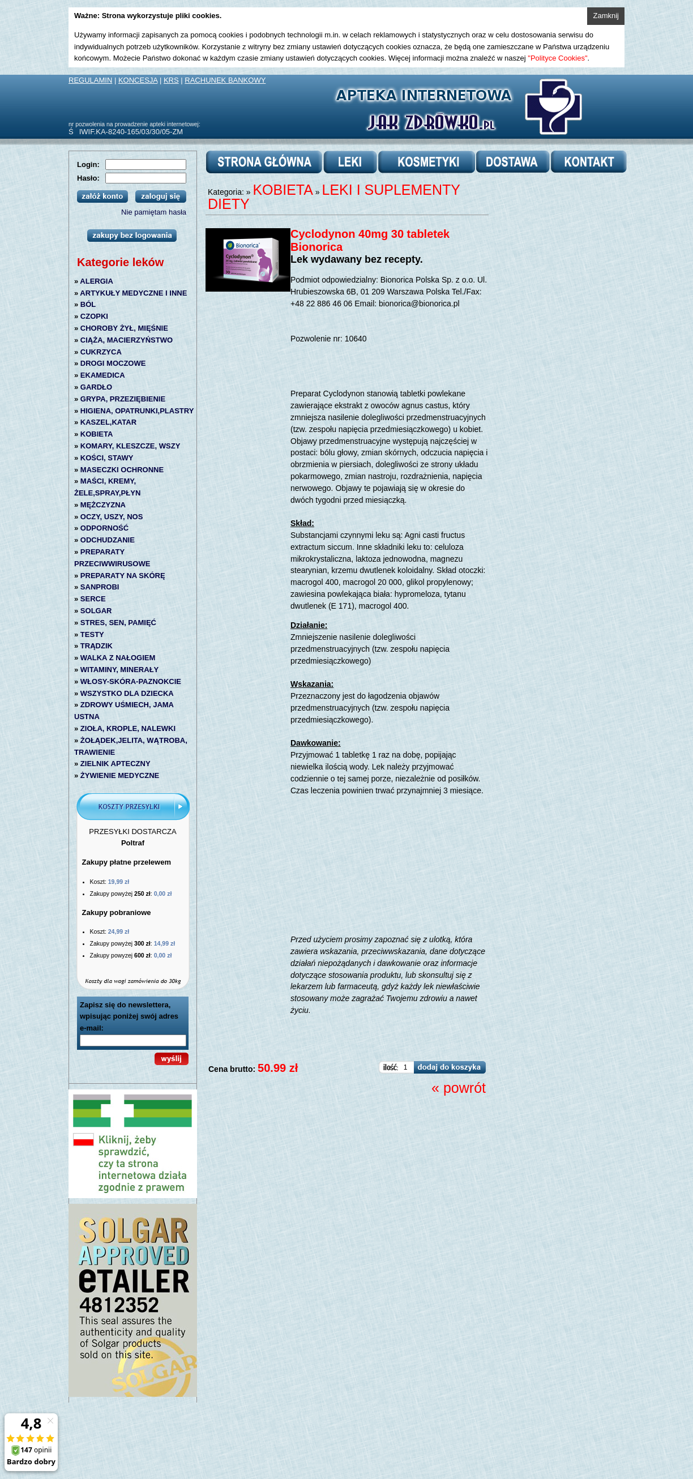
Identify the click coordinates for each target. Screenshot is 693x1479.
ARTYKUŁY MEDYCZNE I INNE (133, 293)
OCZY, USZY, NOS (111, 516)
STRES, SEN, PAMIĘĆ (118, 622)
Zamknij (606, 15)
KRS (171, 80)
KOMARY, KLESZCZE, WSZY (130, 446)
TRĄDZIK (96, 646)
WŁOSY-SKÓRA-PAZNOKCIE (130, 681)
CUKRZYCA (101, 352)
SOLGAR (96, 610)
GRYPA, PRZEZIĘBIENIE (122, 399)
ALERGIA (96, 281)
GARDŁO (96, 387)
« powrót (458, 1088)
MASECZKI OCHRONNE (122, 469)
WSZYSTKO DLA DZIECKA (127, 693)
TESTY (92, 634)
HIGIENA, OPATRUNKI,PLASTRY (137, 411)
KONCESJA (137, 80)
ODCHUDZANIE (107, 540)
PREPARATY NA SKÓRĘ (122, 575)
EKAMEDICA (102, 375)
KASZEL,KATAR (108, 422)
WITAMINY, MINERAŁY (119, 669)
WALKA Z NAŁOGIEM (117, 657)
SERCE (93, 599)
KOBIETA (96, 434)
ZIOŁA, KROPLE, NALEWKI (128, 728)
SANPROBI (99, 587)
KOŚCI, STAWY (107, 458)
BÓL (88, 304)
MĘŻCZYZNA (103, 505)
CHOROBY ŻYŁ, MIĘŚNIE (124, 328)
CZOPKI (94, 316)
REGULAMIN (90, 80)
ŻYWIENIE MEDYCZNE (119, 775)
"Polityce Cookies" (557, 58)
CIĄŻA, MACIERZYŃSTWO (126, 340)
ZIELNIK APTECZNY (115, 763)
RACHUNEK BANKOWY (225, 80)
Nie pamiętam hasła (153, 212)
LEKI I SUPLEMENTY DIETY (334, 197)
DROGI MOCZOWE (113, 363)
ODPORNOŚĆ (104, 528)
